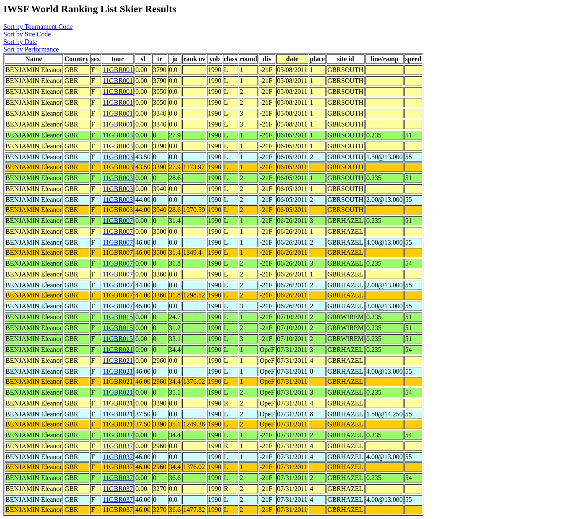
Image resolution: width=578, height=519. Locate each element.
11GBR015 (118, 316)
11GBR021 (118, 349)
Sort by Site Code (27, 34)
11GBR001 (118, 69)
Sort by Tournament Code (38, 26)
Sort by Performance (31, 49)
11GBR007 (118, 220)
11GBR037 (118, 435)
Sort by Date (20, 41)
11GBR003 (118, 135)
